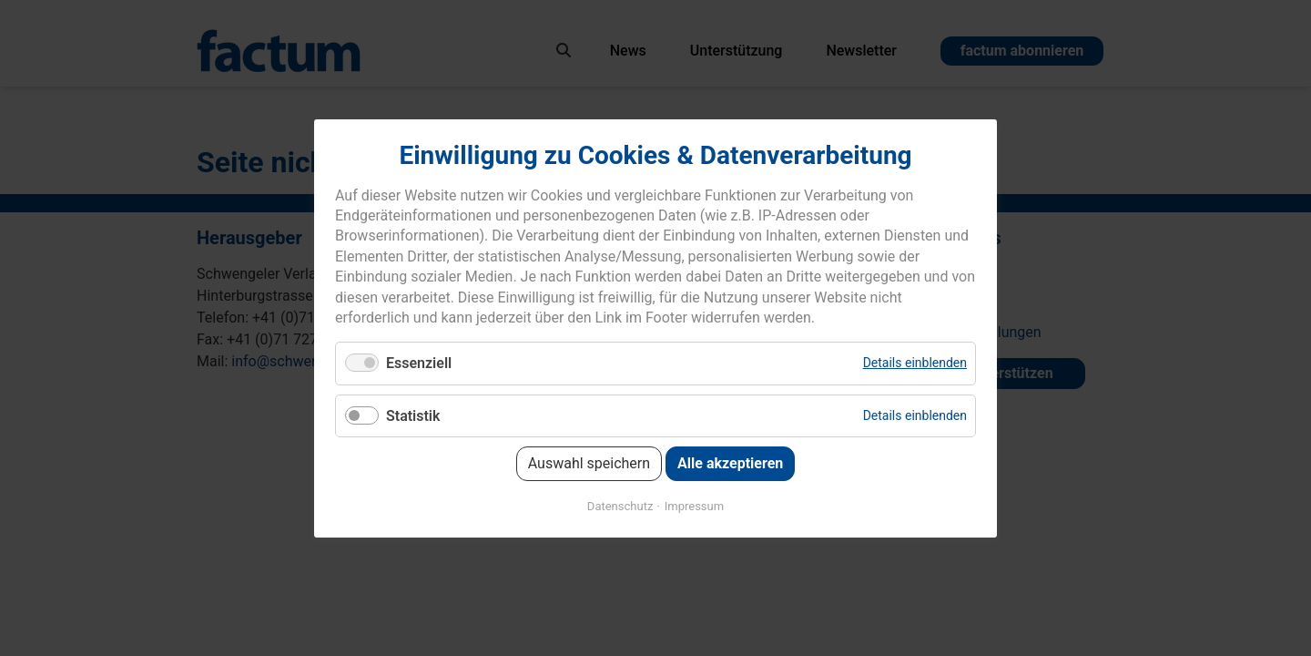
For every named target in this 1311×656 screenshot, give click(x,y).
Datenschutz (620, 505)
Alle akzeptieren (730, 462)
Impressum (694, 505)
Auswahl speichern (589, 462)
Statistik (413, 415)
